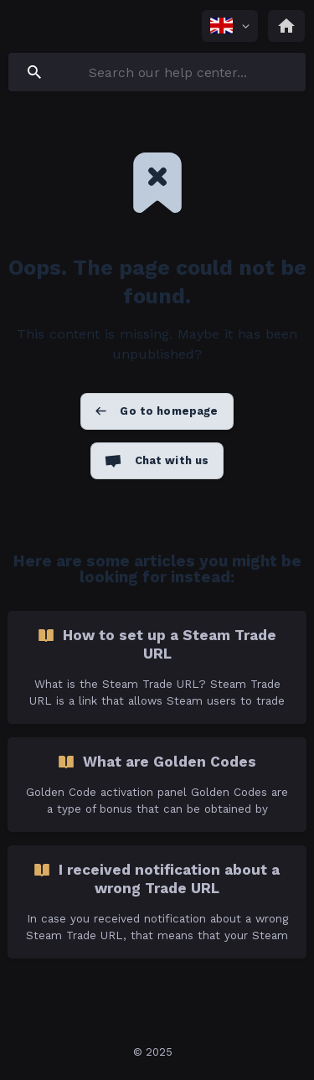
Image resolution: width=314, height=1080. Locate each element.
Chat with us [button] (172, 460)
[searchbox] (157, 72)
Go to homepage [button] (169, 411)
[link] (157, 667)
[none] (230, 26)
